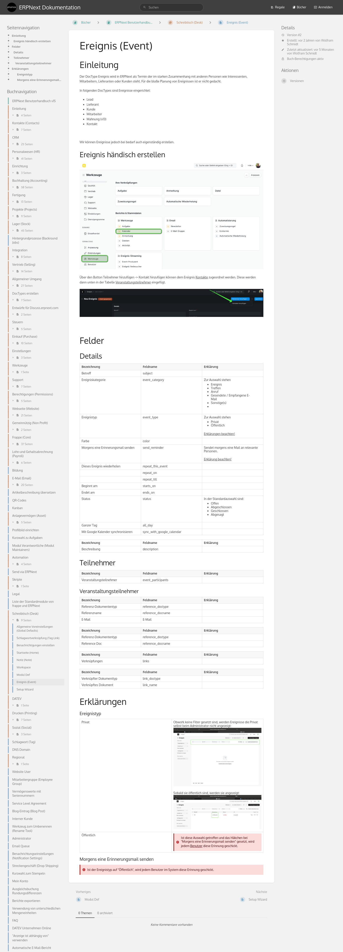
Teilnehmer (21, 57)
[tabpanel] (171, 924)
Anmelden (323, 7)
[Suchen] (144, 7)
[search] (171, 7)
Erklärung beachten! (217, 459)
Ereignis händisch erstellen (32, 41)
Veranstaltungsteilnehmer (33, 63)
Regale (278, 7)
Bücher (299, 7)
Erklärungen (20, 68)
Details (18, 52)
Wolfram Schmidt (305, 53)
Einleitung (19, 35)
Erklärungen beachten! (219, 434)
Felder (16, 46)
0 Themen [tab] (85, 913)
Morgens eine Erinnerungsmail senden (39, 80)
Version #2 (291, 35)
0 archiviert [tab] (104, 913)
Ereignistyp (25, 74)
